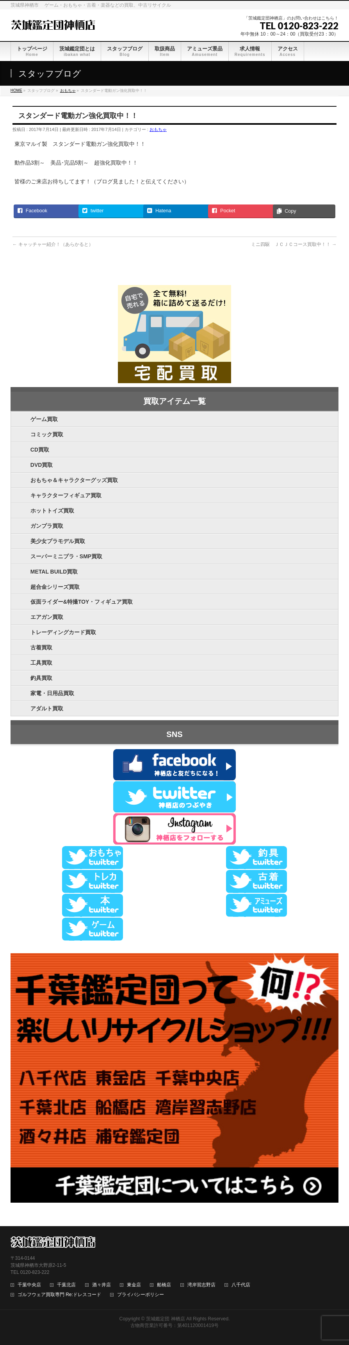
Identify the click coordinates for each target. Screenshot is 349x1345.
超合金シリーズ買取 (55, 587)
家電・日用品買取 (52, 693)
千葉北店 (66, 1285)
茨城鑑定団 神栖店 (165, 1319)
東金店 (134, 1285)
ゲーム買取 (44, 419)
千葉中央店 (29, 1285)
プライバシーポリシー (140, 1294)
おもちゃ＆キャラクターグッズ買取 (74, 480)
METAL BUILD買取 (54, 571)
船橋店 (164, 1285)
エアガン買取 (46, 617)
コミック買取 (46, 434)
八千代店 (240, 1285)
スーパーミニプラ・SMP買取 (66, 556)
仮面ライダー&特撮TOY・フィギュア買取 (81, 602)
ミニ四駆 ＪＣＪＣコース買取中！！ (294, 244)
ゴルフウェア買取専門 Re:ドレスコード (59, 1294)
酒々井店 (101, 1285)
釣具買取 (41, 678)
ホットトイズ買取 (52, 511)
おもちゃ (158, 129)
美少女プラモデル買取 (57, 541)
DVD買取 (41, 465)
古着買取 (41, 647)
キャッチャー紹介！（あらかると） (52, 244)
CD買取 (39, 450)
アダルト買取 (46, 708)
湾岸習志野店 (201, 1285)
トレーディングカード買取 (63, 632)
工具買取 (41, 663)
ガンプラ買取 (46, 526)
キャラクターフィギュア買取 (65, 495)
